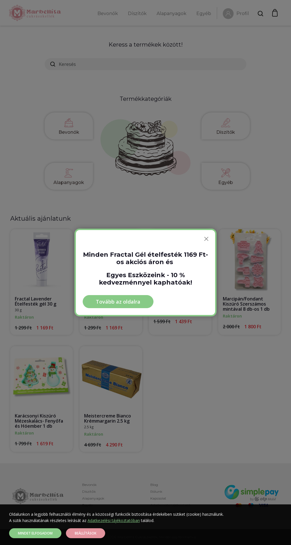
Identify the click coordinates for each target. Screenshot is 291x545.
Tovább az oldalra (118, 301)
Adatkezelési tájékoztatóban (114, 520)
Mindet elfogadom (35, 533)
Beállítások (85, 533)
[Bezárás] (206, 239)
